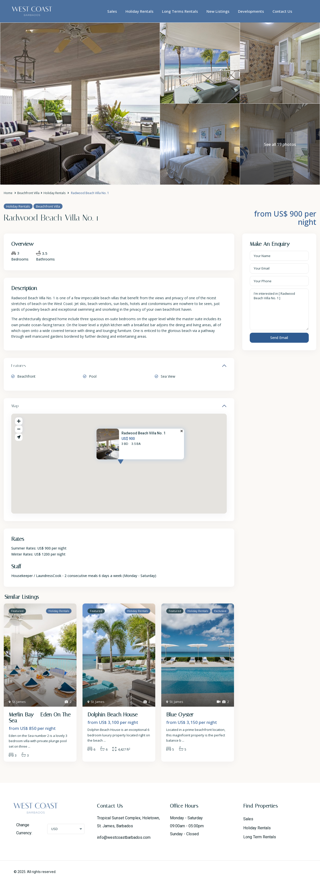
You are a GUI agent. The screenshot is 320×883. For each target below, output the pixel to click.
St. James (19, 701)
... (29, 746)
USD (54, 829)
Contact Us (282, 11)
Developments (251, 11)
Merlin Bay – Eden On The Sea (39, 717)
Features (18, 365)
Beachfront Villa (28, 193)
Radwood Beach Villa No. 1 (144, 433)
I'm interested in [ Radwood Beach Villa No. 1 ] (279, 309)
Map (15, 405)
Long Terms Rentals (180, 11)
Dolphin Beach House (113, 714)
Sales (112, 11)
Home (8, 193)
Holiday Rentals (140, 11)
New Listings (218, 11)
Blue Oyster (180, 714)
